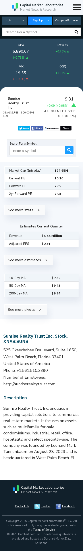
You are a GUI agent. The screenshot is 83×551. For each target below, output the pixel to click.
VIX (21, 67)
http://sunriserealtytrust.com (29, 384)
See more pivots (21, 309)
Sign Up (38, 20)
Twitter (45, 506)
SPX (21, 45)
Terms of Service (44, 530)
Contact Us (22, 506)
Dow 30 (63, 45)
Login (8, 20)
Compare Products (67, 20)
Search (76, 32)
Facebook (68, 506)
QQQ (63, 67)
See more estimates (24, 259)
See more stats (20, 209)
